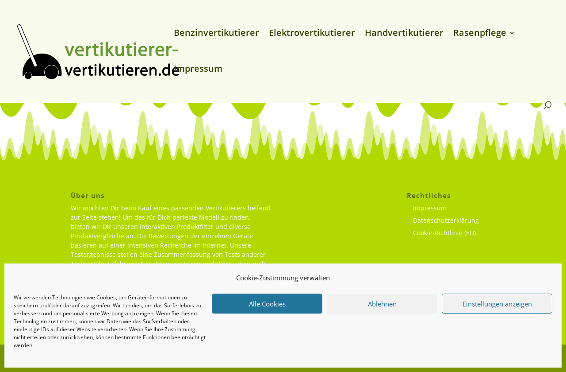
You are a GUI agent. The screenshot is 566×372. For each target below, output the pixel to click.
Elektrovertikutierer (312, 34)
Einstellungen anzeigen (497, 303)
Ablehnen (382, 303)
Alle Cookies (267, 303)
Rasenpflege (479, 34)
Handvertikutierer (404, 34)
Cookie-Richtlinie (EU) (444, 233)
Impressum (198, 70)
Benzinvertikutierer (216, 34)
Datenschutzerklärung (446, 220)
